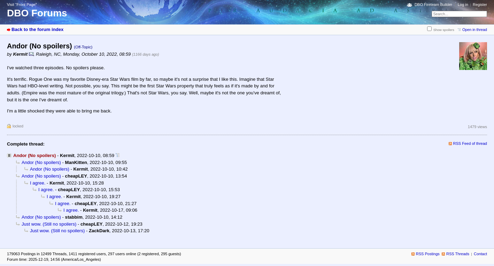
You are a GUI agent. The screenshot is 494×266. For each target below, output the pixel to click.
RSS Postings (428, 254)
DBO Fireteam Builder (433, 4)
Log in (463, 4)
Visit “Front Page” (22, 4)
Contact (480, 254)
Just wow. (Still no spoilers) (49, 224)
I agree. (37, 183)
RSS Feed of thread (470, 143)
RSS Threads (457, 254)
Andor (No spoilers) (41, 162)
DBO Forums (37, 13)
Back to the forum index (37, 29)
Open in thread (474, 30)
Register (480, 4)
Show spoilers (443, 30)
